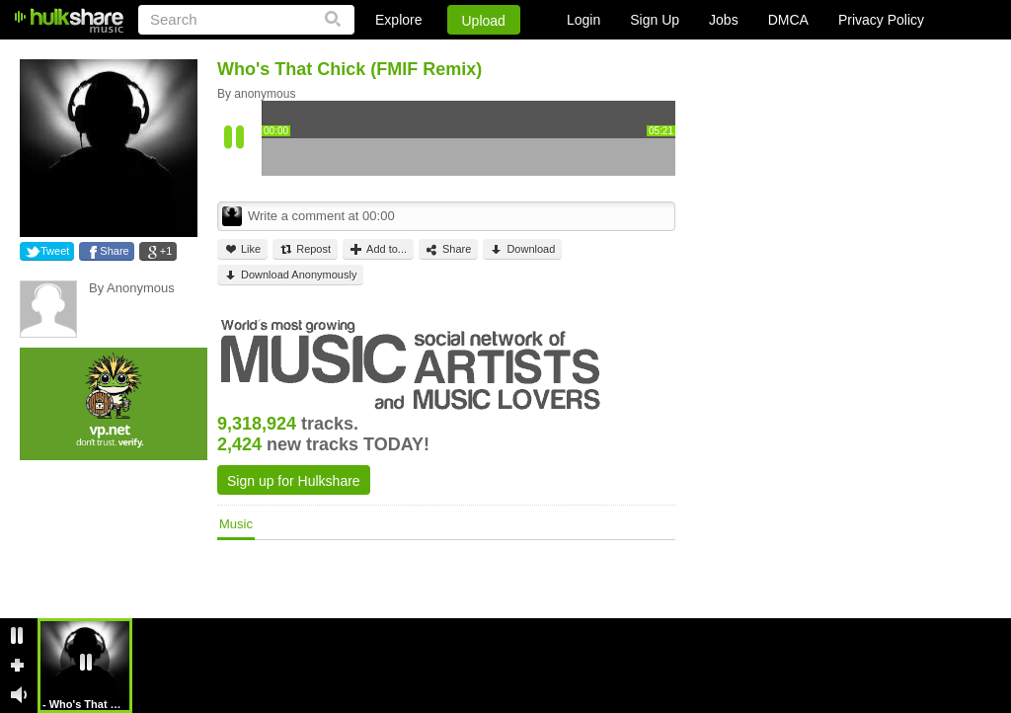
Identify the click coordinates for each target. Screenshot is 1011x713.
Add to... (378, 249)
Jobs (724, 20)
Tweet (54, 251)
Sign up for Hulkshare (293, 481)
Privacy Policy (881, 20)
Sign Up (654, 20)
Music (236, 523)
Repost (305, 249)
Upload (484, 21)
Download (522, 249)
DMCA (788, 20)
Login (583, 20)
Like (242, 249)
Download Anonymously (290, 275)
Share (114, 251)
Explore (398, 20)
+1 (166, 251)
